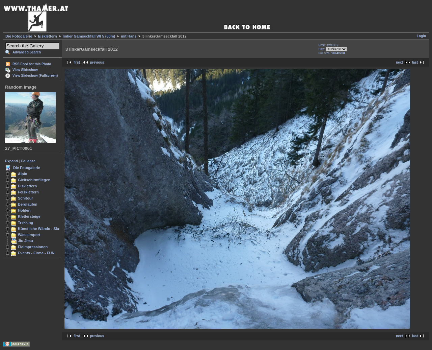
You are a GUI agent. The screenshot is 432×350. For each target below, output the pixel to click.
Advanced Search (26, 52)
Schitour (25, 198)
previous (97, 62)
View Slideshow (25, 70)
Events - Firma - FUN (36, 253)
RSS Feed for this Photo (31, 64)
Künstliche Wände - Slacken (43, 229)
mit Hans (128, 36)
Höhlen (24, 210)
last (415, 62)
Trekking (25, 222)
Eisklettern (47, 36)
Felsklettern (28, 192)
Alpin (22, 174)
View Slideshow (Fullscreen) (35, 75)
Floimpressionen (33, 247)
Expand (11, 161)
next (399, 62)
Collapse (28, 161)
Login (421, 36)
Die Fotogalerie (18, 36)
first (77, 62)
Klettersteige (29, 216)
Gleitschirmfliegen (34, 180)
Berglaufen (27, 204)
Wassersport (29, 235)
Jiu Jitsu (25, 241)
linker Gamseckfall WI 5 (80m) (89, 36)
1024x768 (338, 53)
